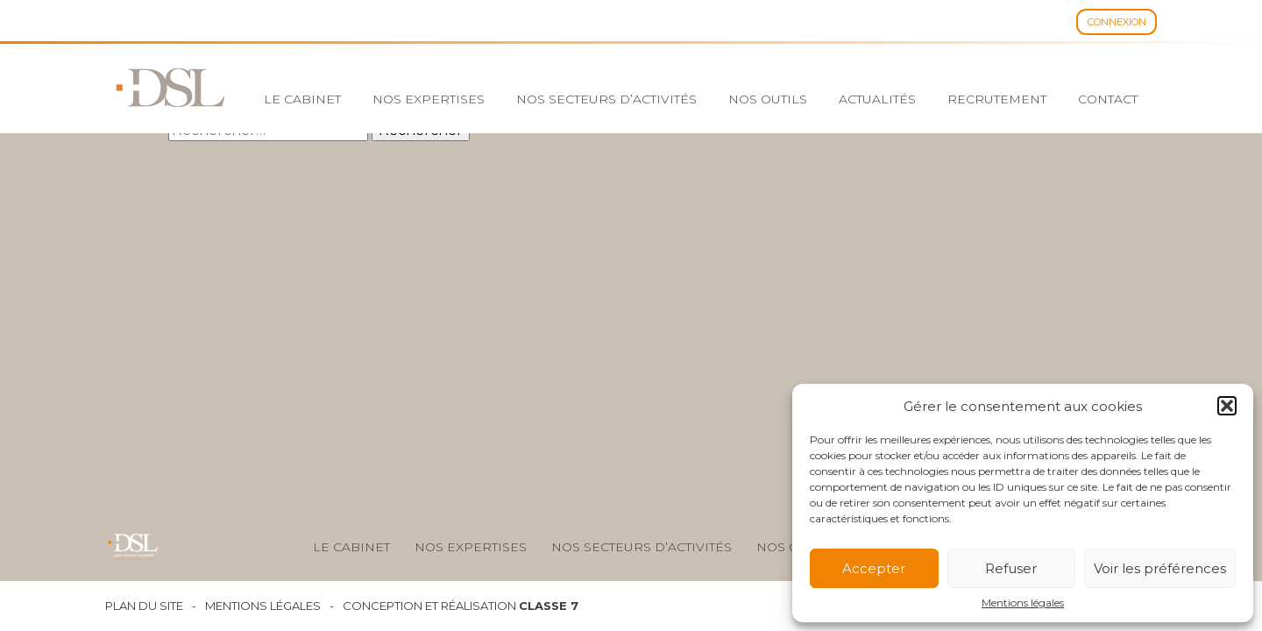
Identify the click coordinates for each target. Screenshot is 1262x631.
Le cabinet (302, 99)
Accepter (873, 568)
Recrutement (996, 99)
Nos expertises (428, 99)
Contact (1108, 99)
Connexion (1117, 22)
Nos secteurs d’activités (606, 99)
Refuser (1011, 568)
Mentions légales (1023, 603)
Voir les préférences (1160, 568)
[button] (1227, 406)
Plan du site (144, 606)
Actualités (877, 99)
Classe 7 (548, 606)
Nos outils (767, 99)
